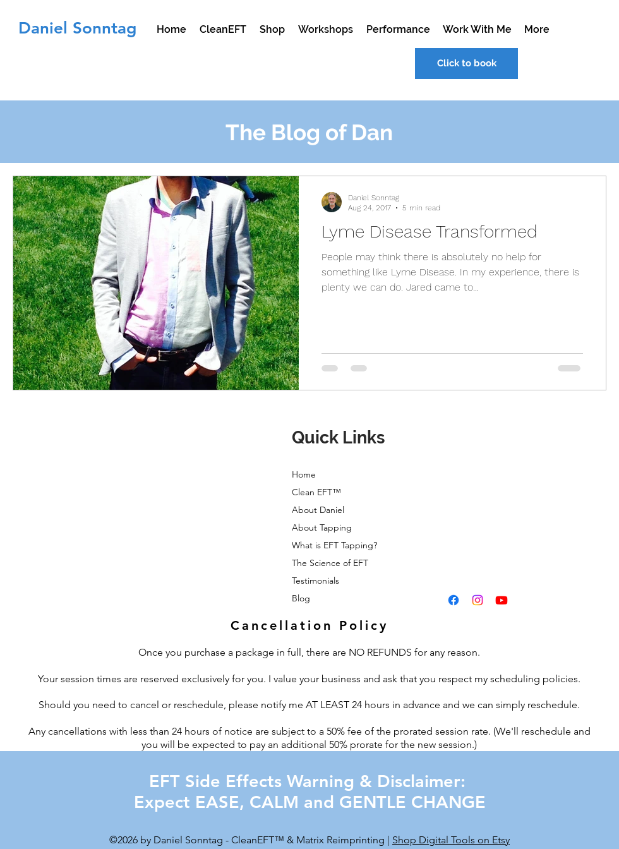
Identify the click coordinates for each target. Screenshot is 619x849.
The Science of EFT (330, 563)
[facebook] (453, 600)
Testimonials (315, 580)
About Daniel (318, 509)
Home (304, 474)
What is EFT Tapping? (334, 545)
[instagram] (477, 600)
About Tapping (322, 527)
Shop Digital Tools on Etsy (451, 840)
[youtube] (501, 600)
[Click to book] (466, 63)
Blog (301, 598)
